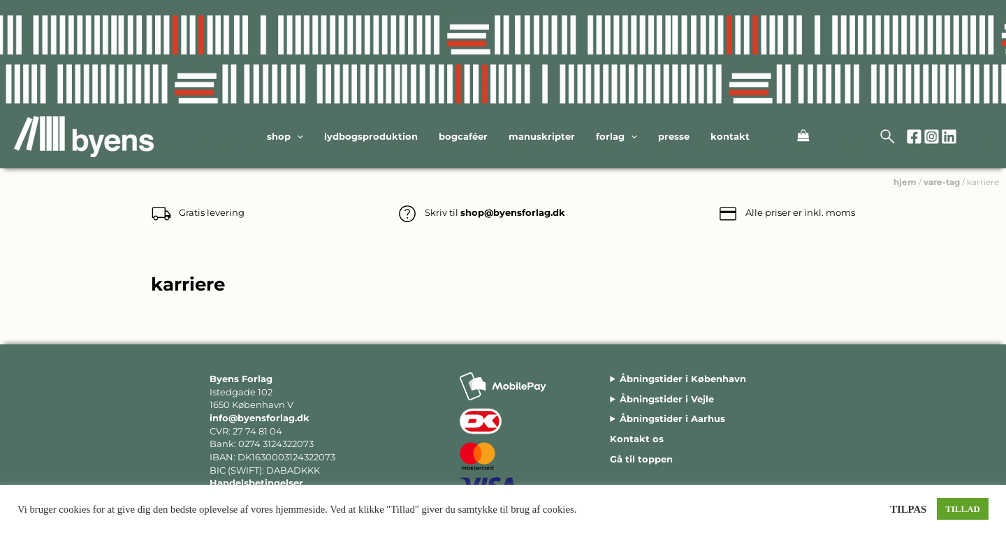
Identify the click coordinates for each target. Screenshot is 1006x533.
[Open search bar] (888, 137)
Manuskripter (542, 136)
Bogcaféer (463, 136)
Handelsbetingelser (256, 482)
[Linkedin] (949, 137)
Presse (674, 136)
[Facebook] (914, 137)
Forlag (616, 136)
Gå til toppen (641, 459)
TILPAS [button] (908, 509)
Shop (285, 136)
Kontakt (730, 136)
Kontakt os (637, 438)
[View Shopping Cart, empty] (789, 137)
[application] (297, 136)
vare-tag (942, 182)
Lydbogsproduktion (371, 136)
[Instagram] (932, 137)
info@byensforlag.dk (259, 417)
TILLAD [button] (962, 509)
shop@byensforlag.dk (512, 212)
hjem (905, 182)
